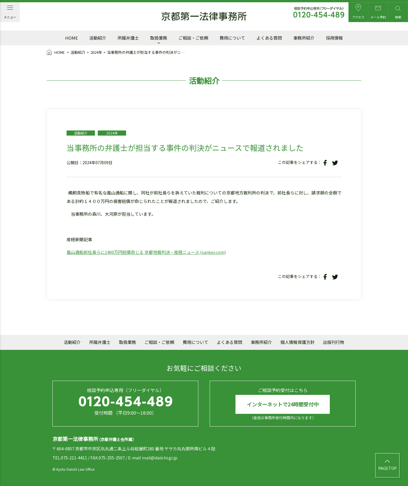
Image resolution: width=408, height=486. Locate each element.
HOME (56, 53)
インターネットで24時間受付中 (283, 404)
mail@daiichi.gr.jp (159, 458)
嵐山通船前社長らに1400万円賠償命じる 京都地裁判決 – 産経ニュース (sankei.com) (146, 252)
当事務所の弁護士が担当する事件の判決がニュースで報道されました (147, 52)
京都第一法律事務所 (204, 16)
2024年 (96, 52)
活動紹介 (78, 52)
